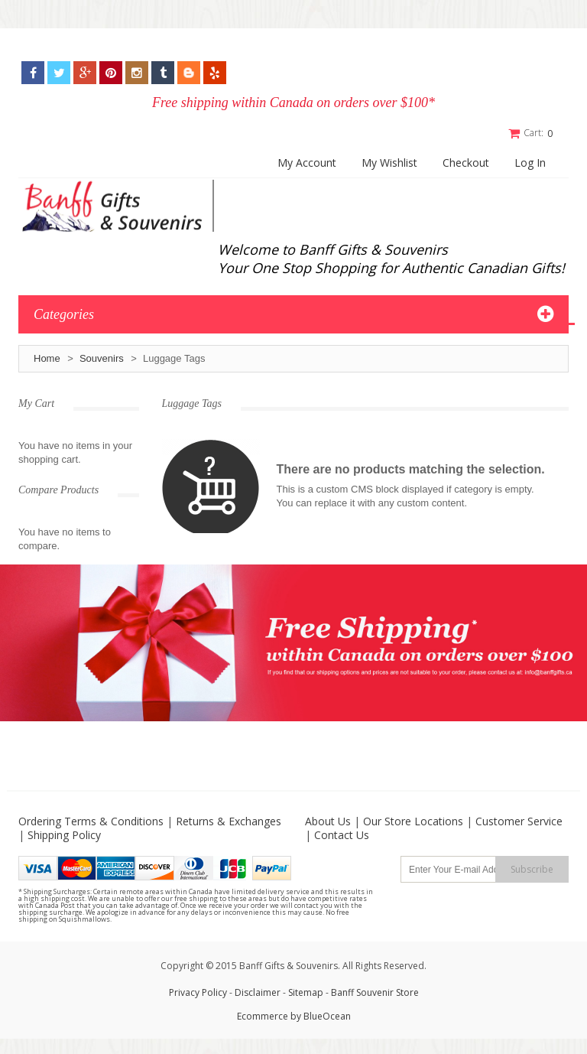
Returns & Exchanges (228, 821)
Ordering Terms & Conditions (91, 821)
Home (47, 357)
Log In (530, 162)
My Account (306, 162)
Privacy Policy (198, 992)
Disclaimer (259, 992)
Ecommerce (262, 1016)
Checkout (466, 162)
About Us (328, 821)
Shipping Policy (64, 835)
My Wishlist (389, 162)
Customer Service (519, 821)
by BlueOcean (320, 1016)
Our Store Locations (413, 821)
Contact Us (341, 835)
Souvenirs (101, 357)
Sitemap (305, 992)
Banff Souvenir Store (375, 992)
